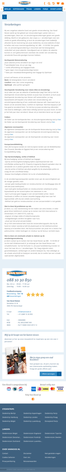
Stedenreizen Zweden (53, 437)
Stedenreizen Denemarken (11, 437)
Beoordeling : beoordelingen (15, 295)
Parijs (45, 9)
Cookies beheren (8, 457)
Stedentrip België (8, 421)
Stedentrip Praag (51, 417)
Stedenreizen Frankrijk (32, 437)
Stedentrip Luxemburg (32, 421)
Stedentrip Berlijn (9, 413)
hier (53, 122)
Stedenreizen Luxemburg (32, 441)
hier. (59, 119)
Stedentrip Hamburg (10, 417)
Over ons (26, 457)
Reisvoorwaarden (30, 461)
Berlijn (8, 9)
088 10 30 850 (44, 3)
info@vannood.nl (24, 312)
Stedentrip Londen (30, 417)
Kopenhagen (18, 9)
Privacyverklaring (8, 461)
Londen (37, 9)
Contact (5, 453)
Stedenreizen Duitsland (11, 441)
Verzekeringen (50, 457)
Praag (29, 9)
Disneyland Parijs (51, 421)
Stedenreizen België (9, 433)
